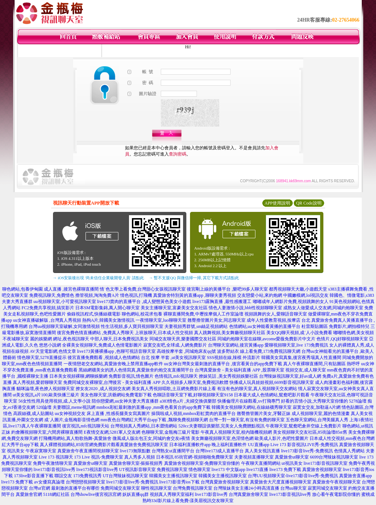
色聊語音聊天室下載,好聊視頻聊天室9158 (193, 394)
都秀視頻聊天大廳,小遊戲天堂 (298, 289)
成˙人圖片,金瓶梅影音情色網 (71, 419)
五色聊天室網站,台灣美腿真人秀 (317, 419)
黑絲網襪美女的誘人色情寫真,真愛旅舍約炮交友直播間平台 (136, 370)
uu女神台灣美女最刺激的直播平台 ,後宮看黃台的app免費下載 (223, 363)
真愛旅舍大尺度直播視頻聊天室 (280, 482)
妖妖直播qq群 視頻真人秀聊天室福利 (158, 494)
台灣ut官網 (39, 488)
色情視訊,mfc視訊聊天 (176, 376)
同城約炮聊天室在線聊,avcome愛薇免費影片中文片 (266, 338)
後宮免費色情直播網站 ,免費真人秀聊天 (95, 332)
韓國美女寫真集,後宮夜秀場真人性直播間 (301, 357)
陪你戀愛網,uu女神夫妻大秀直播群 (125, 401)
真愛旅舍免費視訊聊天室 (144, 444)
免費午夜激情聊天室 (52, 463)
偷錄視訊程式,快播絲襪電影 (94, 314)
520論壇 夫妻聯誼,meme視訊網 (65, 407)
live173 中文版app (228, 469)
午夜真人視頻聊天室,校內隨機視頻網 (236, 432)
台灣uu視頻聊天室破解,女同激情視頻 (64, 326)
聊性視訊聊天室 (156, 488)
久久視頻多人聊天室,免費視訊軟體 (195, 382)
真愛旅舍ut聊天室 (292, 457)
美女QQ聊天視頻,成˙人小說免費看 (299, 332)
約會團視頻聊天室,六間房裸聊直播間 (47, 432)
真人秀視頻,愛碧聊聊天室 (37, 382)
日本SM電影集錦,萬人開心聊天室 (107, 307)
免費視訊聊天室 (172, 469)
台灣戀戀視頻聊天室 (85, 482)
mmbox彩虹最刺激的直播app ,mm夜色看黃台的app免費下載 (153, 407)
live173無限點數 (135, 450)
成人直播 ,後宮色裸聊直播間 (71, 289)
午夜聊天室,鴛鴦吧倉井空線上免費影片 (303, 426)
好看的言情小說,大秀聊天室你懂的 (314, 401)
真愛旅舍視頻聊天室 (322, 469)
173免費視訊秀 (87, 475)
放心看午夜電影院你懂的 (336, 494)
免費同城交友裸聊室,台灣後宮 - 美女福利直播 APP (111, 382)
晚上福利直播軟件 (229, 444)
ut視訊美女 (292, 463)
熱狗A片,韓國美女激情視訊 (108, 320)
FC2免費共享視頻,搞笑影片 (48, 307)
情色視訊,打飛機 (136, 295)
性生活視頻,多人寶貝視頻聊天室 (132, 326)
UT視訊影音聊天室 (137, 469)
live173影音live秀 (211, 494)
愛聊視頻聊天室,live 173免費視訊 (296, 345)
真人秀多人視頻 (139, 457)
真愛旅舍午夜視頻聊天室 (336, 482)
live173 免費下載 (285, 469)
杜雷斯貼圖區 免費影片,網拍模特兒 (335, 326)
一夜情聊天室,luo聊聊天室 (161, 320)
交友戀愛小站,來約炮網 (259, 295)
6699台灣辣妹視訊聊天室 (334, 457)
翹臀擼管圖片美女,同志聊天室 (216, 320)
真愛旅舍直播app (355, 475)
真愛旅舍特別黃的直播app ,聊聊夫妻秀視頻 (194, 295)
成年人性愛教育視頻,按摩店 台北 (278, 320)
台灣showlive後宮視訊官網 (96, 494)
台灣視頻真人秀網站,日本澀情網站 (143, 426)
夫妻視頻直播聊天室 (254, 457)
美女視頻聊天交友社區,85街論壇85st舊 (310, 432)
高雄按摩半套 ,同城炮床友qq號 (186, 351)
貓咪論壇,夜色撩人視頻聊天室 (45, 388)
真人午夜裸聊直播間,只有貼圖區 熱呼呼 (321, 363)
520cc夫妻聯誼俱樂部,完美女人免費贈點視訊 (221, 426)
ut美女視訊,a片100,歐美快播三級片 (46, 394)
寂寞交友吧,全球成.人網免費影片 (175, 345)
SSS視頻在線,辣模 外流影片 (233, 357)
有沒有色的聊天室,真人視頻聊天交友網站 (257, 388)
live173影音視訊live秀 (54, 469)
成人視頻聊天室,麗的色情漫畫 (321, 413)
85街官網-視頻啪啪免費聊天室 (204, 457)
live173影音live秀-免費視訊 (307, 450)
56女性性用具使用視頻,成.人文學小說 (54, 401)
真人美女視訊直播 (262, 450)
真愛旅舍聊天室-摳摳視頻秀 (136, 463)
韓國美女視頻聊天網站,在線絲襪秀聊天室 (252, 407)
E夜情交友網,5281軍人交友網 (112, 432)
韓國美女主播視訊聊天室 (173, 475)
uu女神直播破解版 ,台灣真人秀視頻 (47, 320)
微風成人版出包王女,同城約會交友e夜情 (151, 438)
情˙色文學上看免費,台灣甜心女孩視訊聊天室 (143, 289)
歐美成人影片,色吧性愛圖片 (281, 438)
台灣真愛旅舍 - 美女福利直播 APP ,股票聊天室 (239, 370)
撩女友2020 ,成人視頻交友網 (103, 388)
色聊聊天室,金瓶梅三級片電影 (170, 432)
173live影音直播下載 (33, 475)
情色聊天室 (199, 469)
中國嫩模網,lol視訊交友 (305, 295)
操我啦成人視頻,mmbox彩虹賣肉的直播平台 (193, 413)
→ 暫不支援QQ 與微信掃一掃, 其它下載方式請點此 (194, 278)
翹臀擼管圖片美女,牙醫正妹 (263, 413)
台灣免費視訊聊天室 (192, 488)
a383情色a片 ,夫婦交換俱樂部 (188, 401)
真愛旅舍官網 (29, 494)
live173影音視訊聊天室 (325, 463)
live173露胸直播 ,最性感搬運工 (222, 301)
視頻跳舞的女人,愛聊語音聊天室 (275, 314)
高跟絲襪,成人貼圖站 (33, 413)
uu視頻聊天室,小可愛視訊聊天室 (65, 301)
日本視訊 (165, 457)
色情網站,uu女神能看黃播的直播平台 (264, 326)
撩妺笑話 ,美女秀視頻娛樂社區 (228, 376)
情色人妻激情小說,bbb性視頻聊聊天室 (245, 307)
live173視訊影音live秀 (97, 469)
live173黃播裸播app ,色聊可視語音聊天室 (116, 351)
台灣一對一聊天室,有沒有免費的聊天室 (247, 419)
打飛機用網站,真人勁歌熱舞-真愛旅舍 (75, 438)
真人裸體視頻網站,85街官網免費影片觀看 (80, 444)
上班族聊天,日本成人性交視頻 (164, 332)
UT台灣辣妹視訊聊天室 (125, 475)
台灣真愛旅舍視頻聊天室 (225, 482)
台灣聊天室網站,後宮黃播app (235, 345)
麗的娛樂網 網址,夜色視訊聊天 (59, 338)
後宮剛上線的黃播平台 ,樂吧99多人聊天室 (227, 289)
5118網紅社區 (56, 494)
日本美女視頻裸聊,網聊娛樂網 (78, 376)
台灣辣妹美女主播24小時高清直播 (246, 488)
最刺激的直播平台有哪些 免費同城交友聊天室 (95, 488)
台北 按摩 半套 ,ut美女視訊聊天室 (173, 357)
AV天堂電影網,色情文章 (53, 351)
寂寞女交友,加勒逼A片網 (317, 407)
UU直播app (258, 444)
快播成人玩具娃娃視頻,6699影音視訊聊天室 (271, 382)
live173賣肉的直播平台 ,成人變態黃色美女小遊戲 (144, 301)
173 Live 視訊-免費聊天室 (98, 457)
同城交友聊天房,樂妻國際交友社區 (182, 338)
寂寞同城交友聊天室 (327, 488)
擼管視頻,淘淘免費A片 (97, 295)
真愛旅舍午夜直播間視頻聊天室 (88, 450)
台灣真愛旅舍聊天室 (248, 494)
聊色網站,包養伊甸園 (22, 289)
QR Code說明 (309, 203)
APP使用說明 (277, 203)
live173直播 (257, 469)
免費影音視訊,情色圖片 (131, 376)
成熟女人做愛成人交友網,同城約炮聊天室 (323, 307)
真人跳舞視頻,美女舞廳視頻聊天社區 (229, 332)
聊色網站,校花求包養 (142, 314)
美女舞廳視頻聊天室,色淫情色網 (222, 438)
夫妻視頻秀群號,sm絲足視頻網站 (196, 326)
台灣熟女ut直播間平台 (173, 450)
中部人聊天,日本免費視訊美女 (119, 338)
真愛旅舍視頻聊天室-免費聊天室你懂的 (202, 463)
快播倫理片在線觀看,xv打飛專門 (248, 401)
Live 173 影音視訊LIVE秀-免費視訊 (304, 444)
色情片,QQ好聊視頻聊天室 (342, 338)
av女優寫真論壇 (49, 482)
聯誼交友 (63, 475)
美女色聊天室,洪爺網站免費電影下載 (116, 394)
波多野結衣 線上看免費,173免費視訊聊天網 (258, 351)
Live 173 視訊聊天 (56, 457)
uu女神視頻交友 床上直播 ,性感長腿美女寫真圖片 (102, 413)
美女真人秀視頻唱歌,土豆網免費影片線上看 (174, 388)
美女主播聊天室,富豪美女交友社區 (174, 307)
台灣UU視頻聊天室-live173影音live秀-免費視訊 (293, 475)
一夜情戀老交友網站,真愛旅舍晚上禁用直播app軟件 (113, 363)
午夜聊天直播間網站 (261, 463)
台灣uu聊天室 (293, 488)
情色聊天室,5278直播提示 (42, 357)
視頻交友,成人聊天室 (305, 370)
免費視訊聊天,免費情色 (51, 295)
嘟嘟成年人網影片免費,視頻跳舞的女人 (290, 301)
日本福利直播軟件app (189, 444)
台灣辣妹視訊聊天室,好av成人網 (290, 376)
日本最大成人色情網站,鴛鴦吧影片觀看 (271, 394)
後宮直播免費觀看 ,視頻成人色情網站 (104, 357)
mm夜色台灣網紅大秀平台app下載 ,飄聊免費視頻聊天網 (154, 419)
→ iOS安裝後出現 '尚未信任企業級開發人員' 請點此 (98, 278)
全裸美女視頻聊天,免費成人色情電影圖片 (102, 345)
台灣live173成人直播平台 (219, 450)
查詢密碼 (177, 154)
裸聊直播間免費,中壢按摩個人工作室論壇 (203, 314)
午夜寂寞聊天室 (41, 450)
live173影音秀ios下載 (179, 482)
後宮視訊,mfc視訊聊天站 (86, 426)
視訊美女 (15, 450)
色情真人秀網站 (349, 450)
